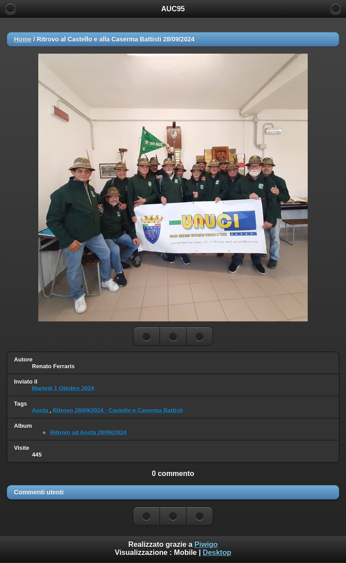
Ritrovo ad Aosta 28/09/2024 (88, 432)
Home (23, 39)
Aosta (41, 410)
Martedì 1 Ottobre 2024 (63, 388)
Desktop (217, 552)
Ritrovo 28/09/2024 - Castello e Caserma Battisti (118, 410)
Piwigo (206, 544)
